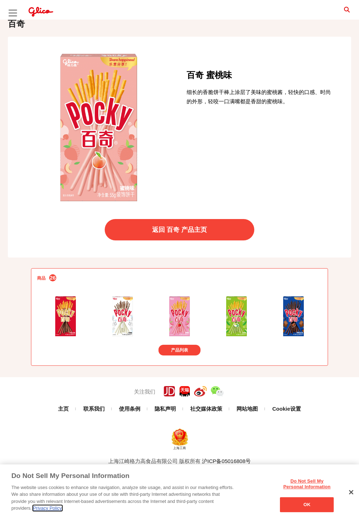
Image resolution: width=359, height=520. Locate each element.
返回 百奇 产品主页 (179, 252)
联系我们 (94, 432)
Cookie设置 (286, 432)
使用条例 (129, 432)
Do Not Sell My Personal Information (307, 483)
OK (307, 504)
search (337, 12)
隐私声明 (165, 432)
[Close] (351, 492)
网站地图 (247, 432)
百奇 (16, 47)
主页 (63, 432)
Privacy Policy (47, 508)
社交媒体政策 (206, 432)
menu (13, 13)
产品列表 (179, 373)
